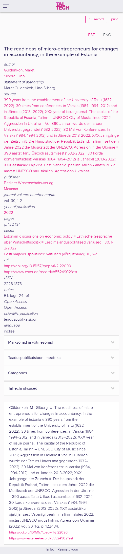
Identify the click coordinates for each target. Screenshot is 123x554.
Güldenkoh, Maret (19, 70)
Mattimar (11, 189)
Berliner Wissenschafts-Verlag (28, 183)
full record (96, 19)
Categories (17, 373)
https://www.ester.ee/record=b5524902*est (40, 272)
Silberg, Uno (14, 76)
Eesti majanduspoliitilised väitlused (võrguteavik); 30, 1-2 (50, 254)
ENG (107, 35)
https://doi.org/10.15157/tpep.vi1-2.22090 (37, 266)
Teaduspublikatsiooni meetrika (34, 357)
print (114, 19)
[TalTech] (62, 6)
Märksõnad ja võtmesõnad (30, 342)
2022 (8, 212)
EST (91, 35)
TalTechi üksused (22, 388)
